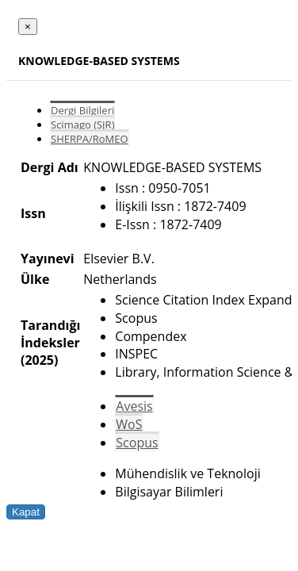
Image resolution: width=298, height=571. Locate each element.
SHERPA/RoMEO (89, 139)
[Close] (27, 26)
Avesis (134, 406)
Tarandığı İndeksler (50, 333)
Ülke (35, 279)
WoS (129, 424)
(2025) (39, 360)
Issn (33, 213)
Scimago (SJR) (82, 124)
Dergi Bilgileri (82, 110)
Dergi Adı (49, 167)
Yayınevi (47, 258)
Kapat (26, 512)
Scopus (137, 442)
